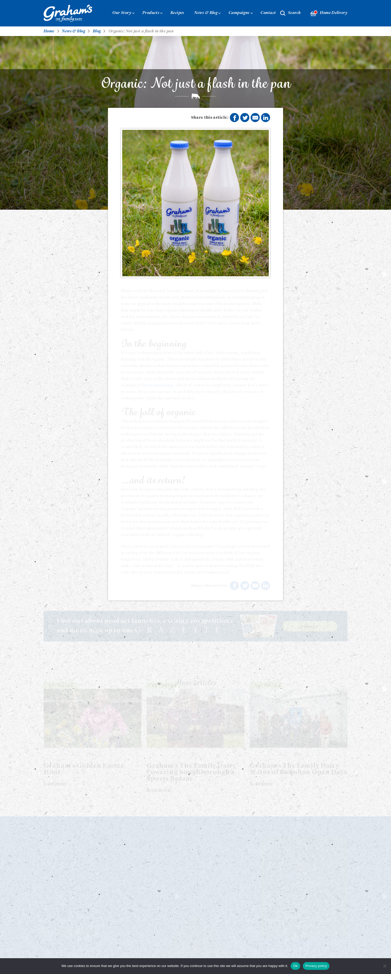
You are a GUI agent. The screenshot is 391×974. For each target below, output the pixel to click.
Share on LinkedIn (266, 118)
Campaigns (239, 13)
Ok (295, 966)
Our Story (121, 13)
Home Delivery (328, 13)
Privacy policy (316, 966)
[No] (384, 966)
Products (151, 13)
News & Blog (205, 13)
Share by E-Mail (255, 118)
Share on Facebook (234, 118)
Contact (268, 13)
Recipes (177, 13)
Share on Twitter (245, 118)
